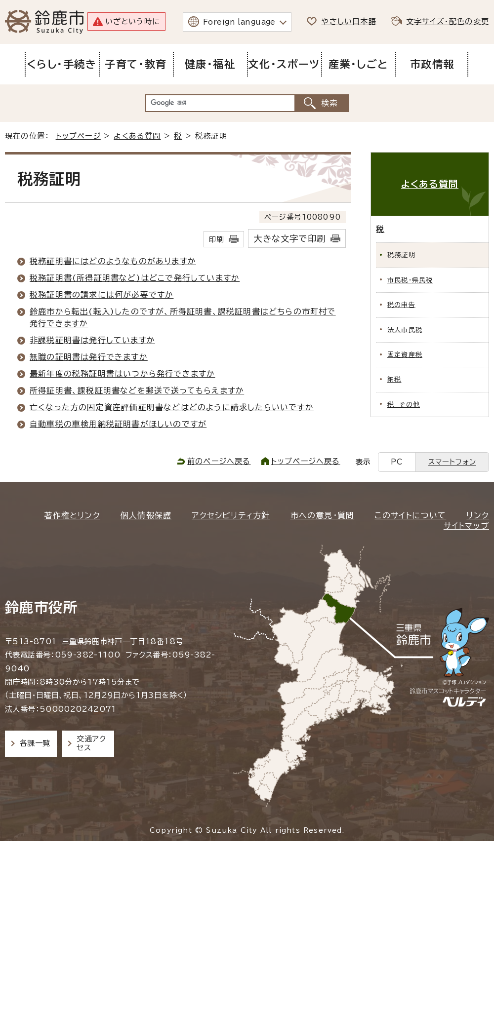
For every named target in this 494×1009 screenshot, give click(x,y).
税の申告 (401, 305)
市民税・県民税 (410, 280)
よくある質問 (137, 136)
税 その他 (403, 404)
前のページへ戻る (219, 461)
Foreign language (239, 22)
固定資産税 (404, 354)
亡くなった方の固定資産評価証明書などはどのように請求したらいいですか (172, 407)
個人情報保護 (146, 515)
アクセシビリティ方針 (231, 515)
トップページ (78, 136)
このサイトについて (410, 515)
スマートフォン (452, 462)
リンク (477, 515)
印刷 (216, 239)
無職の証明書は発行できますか (89, 357)
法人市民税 (404, 330)
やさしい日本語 (348, 21)
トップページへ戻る (305, 461)
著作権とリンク (72, 515)
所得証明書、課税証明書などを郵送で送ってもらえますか (137, 390)
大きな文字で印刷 (289, 238)
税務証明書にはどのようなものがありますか (113, 261)
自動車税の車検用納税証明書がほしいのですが (118, 424)
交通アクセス (91, 743)
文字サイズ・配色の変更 (447, 21)
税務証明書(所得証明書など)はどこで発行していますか (135, 278)
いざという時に (132, 21)
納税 (394, 379)
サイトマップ (466, 526)
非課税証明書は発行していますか (92, 340)
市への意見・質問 (322, 515)
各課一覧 (35, 743)
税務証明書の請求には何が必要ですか (101, 295)
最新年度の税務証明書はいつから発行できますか (122, 374)
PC (397, 462)
